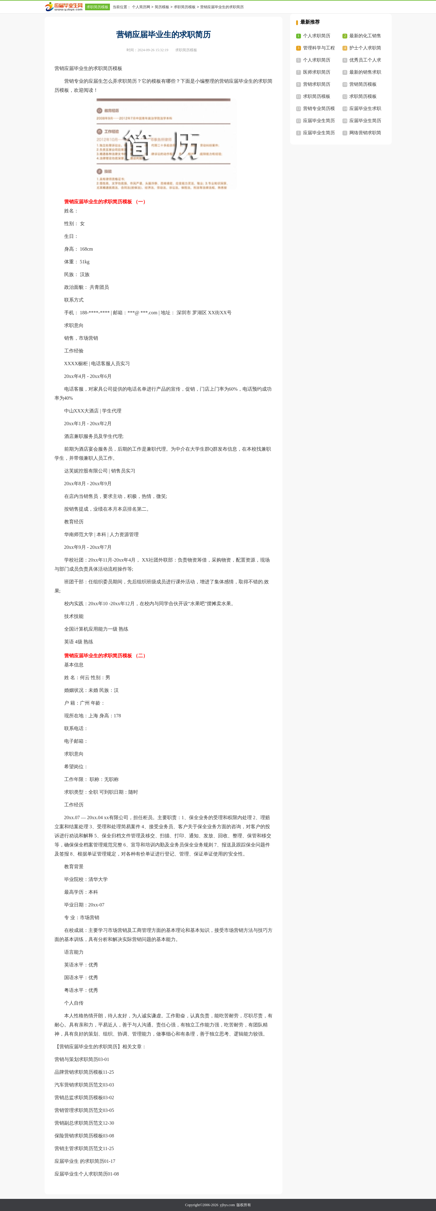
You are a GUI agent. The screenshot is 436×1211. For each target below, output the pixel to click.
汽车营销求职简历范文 (78, 1084)
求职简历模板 (97, 7)
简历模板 (162, 7)
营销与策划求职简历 (76, 1059)
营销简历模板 (363, 84)
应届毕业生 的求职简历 (79, 1161)
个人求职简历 (316, 35)
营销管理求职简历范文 (78, 1110)
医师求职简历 (316, 72)
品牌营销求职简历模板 (78, 1072)
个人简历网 (141, 7)
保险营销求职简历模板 (78, 1135)
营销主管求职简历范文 (78, 1148)
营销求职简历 (316, 84)
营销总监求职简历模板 (78, 1097)
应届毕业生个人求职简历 (81, 1173)
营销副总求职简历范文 (78, 1123)
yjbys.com (227, 1205)
